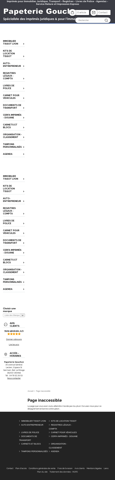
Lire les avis (14, 344)
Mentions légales (94, 468)
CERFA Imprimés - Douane (64, 436)
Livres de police (30, 432)
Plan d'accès (21, 468)
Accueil (30, 391)
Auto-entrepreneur (32, 425)
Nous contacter (14, 378)
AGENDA (55, 451)
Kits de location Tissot (64, 421)
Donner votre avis (14, 339)
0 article (81, 12)
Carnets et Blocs (31, 444)
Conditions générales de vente (42, 468)
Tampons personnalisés (34, 451)
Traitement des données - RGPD (64, 472)
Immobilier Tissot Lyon (33, 421)
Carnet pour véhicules (64, 432)
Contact (103, 12)
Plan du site (42, 472)
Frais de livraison (65, 468)
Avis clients (80, 468)
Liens (106, 468)
